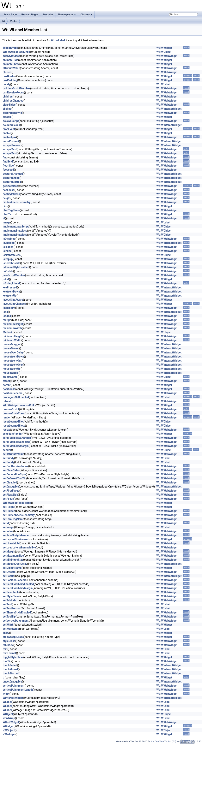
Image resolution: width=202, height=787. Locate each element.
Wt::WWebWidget (166, 55)
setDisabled (10, 482)
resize (6, 429)
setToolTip (9, 616)
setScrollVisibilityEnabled (18, 584)
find (5, 157)
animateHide (10, 60)
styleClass (9, 640)
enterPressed (11, 141)
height (6, 198)
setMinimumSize (13, 559)
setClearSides (11, 470)
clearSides (9, 104)
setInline (8, 531)
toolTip (7, 661)
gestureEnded (11, 177)
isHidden (8, 246)
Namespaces (67, 15)
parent (7, 385)
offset (6, 380)
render (7, 417)
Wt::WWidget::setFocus (17, 502)
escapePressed (12, 145)
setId (6, 523)
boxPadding (10, 80)
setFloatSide (10, 494)
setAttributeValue (13, 454)
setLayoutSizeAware (15, 539)
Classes (86, 15)
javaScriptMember (14, 275)
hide (5, 206)
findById (8, 161)
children (8, 96)
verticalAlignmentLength (18, 689)
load (5, 311)
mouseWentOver (13, 364)
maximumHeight (13, 324)
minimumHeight (12, 336)
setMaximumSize (13, 555)
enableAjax (9, 137)
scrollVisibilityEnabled (16, 441)
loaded (7, 315)
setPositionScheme (14, 580)
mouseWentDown (13, 356)
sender (7, 450)
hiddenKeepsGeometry (16, 202)
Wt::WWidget (164, 47)
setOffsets (9, 571)
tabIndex (8, 645)
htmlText (8, 214)
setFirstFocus (11, 490)
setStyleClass (11, 596)
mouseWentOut (12, 360)
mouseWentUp (12, 368)
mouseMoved (11, 348)
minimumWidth (12, 340)
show (6, 632)
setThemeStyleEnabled (17, 612)
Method (7, 332)
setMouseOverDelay (15, 563)
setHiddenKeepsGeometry (19, 515)
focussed (8, 169)
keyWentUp (9, 295)
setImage (8, 527)
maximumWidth (12, 328)
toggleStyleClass (13, 657)
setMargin (9, 551)
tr (4, 677)
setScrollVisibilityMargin (18, 588)
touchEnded (10, 665)
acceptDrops (10, 47)
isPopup (8, 259)
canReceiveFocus (13, 92)
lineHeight (9, 307)
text (5, 649)
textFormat (9, 653)
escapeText (10, 149)
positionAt (9, 389)
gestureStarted (12, 181)
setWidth (8, 624)
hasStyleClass (11, 194)
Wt (3, 21)
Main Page (10, 14)
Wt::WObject (163, 51)
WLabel (13, 21)
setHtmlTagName (13, 519)
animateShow (11, 64)
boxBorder (9, 76)
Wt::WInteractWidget (168, 108)
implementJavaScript (16, 226)
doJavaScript (11, 120)
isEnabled (9, 242)
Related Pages (30, 14)
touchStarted (11, 673)
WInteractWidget (13, 697)
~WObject (9, 730)
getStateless (10, 185)
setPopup (8, 575)
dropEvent (9, 129)
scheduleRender (12, 433)
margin (7, 320)
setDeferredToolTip (14, 478)
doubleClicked (11, 125)
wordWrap (9, 718)
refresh (7, 401)
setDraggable (11, 486)
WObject (8, 714)
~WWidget (9, 734)
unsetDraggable (12, 681)
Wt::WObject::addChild (16, 51)
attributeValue (11, 68)
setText (7, 604)
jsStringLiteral (11, 283)
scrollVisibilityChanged (17, 437)
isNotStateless (12, 255)
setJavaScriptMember (16, 535)
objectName (10, 376)
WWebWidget (11, 722)
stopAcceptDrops (13, 636)
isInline (7, 250)
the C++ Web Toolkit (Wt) (163, 741)
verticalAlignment (13, 685)
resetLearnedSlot (13, 421)
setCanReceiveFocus (15, 466)
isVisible (8, 271)
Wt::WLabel (58, 40)
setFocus (8, 498)
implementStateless (15, 230)
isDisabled (9, 238)
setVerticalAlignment (15, 620)
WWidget (8, 726)
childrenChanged (13, 100)
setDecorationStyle (14, 474)
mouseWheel (11, 372)
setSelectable (11, 592)
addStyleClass (11, 55)
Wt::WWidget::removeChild (19, 405)
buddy (6, 84)
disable (7, 116)
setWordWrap (11, 628)
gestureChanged (13, 173)
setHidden (9, 510)
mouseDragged (12, 344)
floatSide (8, 165)
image (6, 222)
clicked (7, 108)
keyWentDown (11, 291)
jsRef (6, 279)
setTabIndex (10, 600)
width (6, 693)
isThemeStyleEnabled (16, 267)
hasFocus (8, 190)
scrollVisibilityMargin (16, 445)
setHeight (9, 506)
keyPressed (10, 287)
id (4, 218)
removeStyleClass (14, 413)
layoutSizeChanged (14, 303)
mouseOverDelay (13, 352)
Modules (48, 14)
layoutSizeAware (13, 299)
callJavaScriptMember (16, 88)
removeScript (11, 409)
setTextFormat (12, 608)
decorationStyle (12, 112)
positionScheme (12, 393)
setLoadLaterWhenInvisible (19, 547)
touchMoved (10, 669)
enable (7, 133)
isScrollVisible (11, 263)
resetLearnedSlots (14, 425)
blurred (7, 72)
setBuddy (8, 458)
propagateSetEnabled (16, 397)
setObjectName (12, 567)
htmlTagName (11, 210)
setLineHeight (11, 543)
